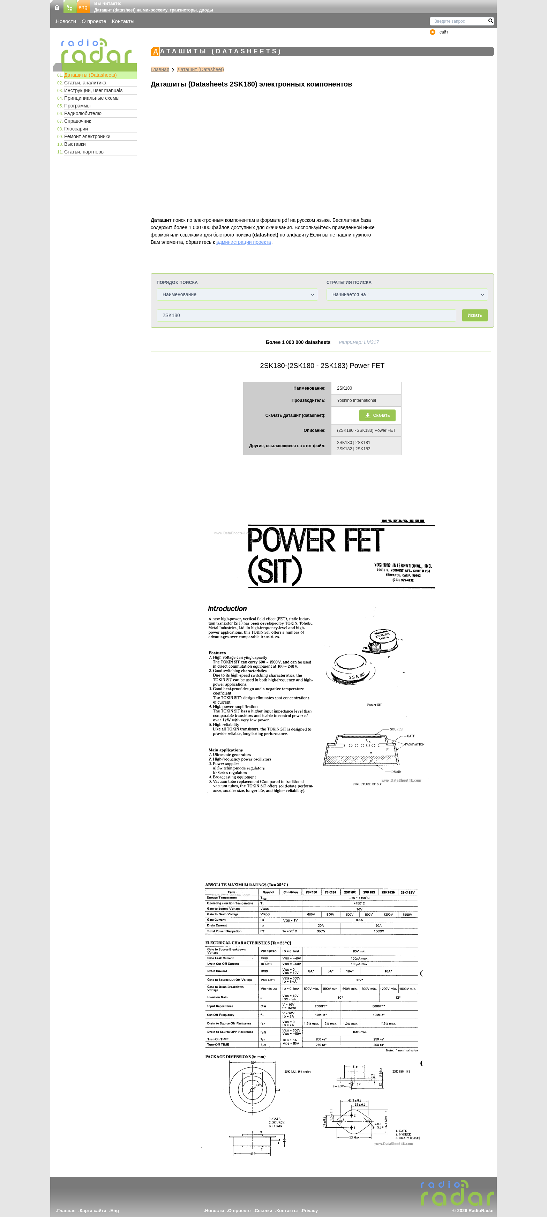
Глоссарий (76, 129)
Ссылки (263, 1210)
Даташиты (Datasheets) (90, 75)
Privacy (310, 1210)
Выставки (75, 144)
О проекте (94, 21)
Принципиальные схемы (92, 98)
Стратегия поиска (349, 282)
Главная (160, 69)
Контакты (123, 21)
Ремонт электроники (87, 136)
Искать (475, 315)
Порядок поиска (177, 282)
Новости (66, 21)
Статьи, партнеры (84, 152)
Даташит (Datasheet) (200, 69)
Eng (114, 1210)
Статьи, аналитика (85, 82)
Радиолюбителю (83, 113)
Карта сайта (93, 1210)
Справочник (77, 121)
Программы (77, 105)
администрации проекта (243, 242)
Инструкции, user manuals (93, 90)
